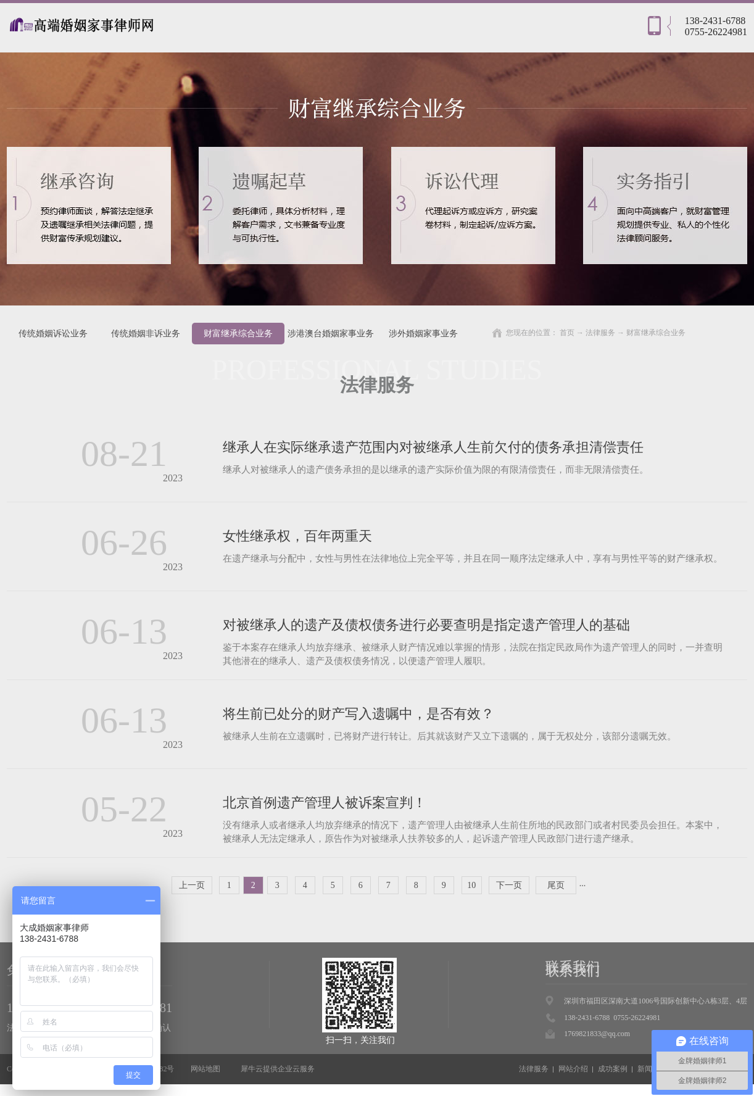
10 (471, 885)
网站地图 (203, 1069)
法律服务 (600, 332)
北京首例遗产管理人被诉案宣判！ (324, 802)
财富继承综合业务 (656, 332)
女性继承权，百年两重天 (297, 536)
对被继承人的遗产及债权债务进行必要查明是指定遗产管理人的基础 (426, 625)
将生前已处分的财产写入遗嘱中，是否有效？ (358, 713)
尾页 (556, 885)
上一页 (192, 885)
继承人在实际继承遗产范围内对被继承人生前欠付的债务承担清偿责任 (433, 447)
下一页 (509, 885)
